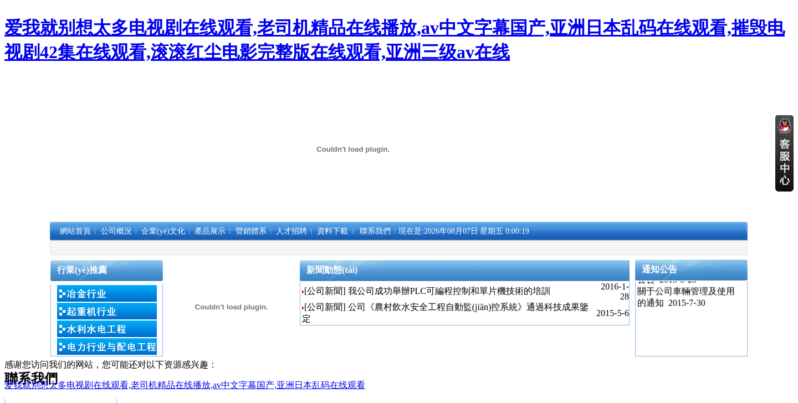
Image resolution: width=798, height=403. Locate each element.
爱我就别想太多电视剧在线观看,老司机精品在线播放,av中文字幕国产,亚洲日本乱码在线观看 (184, 385)
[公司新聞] (325, 291)
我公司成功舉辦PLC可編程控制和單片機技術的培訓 (449, 291)
